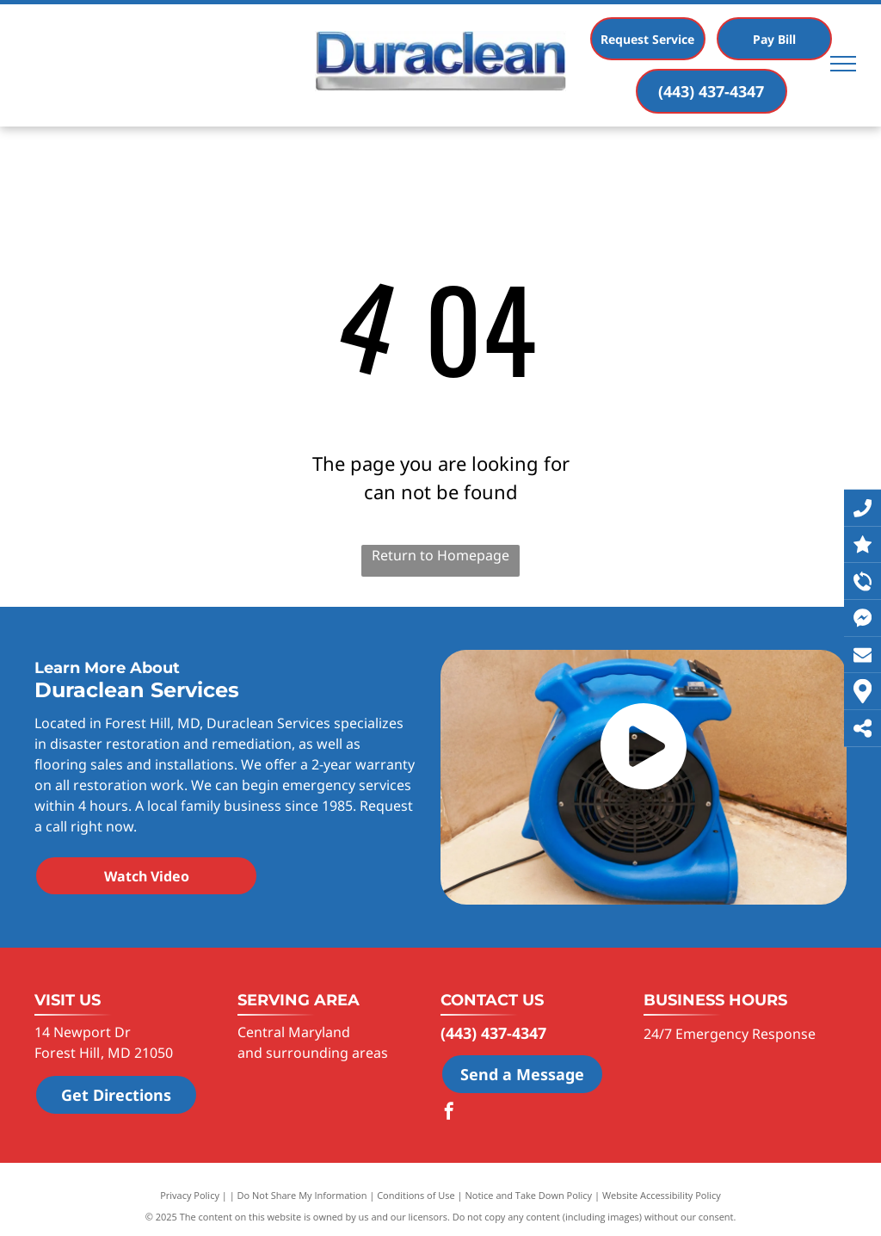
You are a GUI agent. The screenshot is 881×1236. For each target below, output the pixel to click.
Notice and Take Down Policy (529, 1195)
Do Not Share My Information (302, 1195)
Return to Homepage (440, 555)
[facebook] (449, 1113)
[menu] (843, 63)
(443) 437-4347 (493, 1033)
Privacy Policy (189, 1195)
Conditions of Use (416, 1195)
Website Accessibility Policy (661, 1195)
